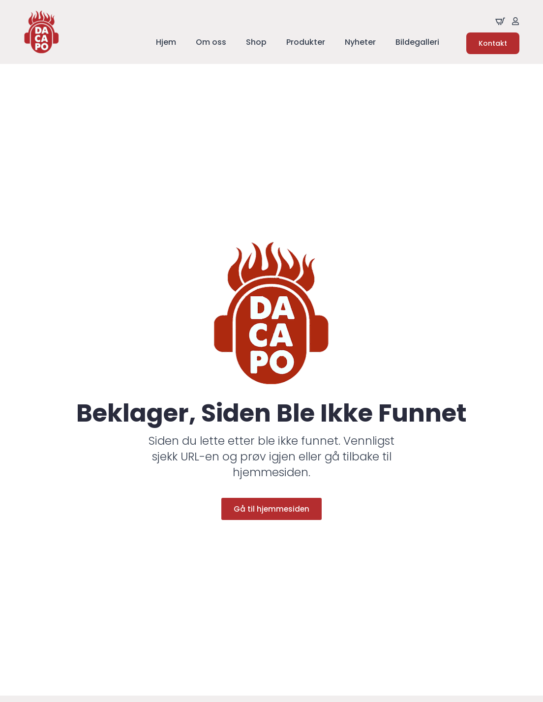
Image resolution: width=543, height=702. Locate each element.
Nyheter (360, 43)
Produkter (305, 43)
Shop (256, 43)
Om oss (211, 43)
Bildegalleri (417, 43)
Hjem (166, 43)
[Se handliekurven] (500, 21)
